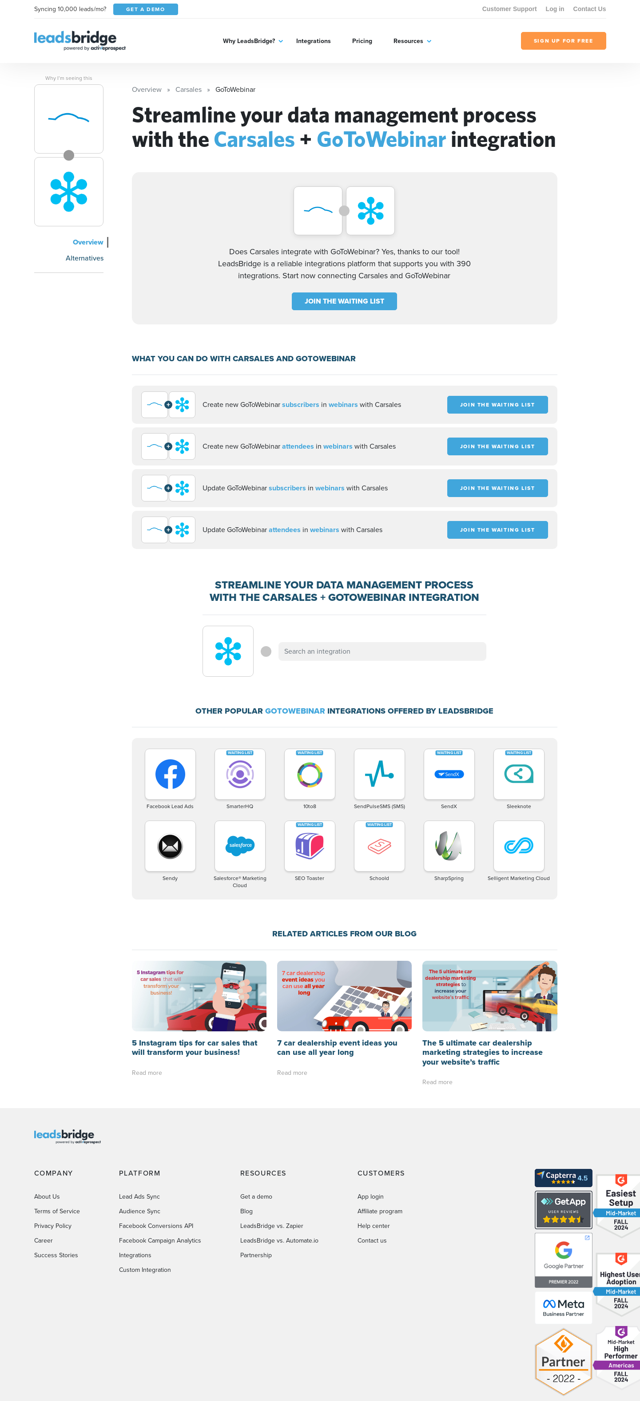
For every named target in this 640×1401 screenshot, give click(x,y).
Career (43, 1240)
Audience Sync (139, 1211)
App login (371, 1196)
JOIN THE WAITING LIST (344, 301)
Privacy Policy (53, 1226)
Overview (88, 242)
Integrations (313, 41)
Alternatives (84, 258)
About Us (47, 1196)
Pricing (362, 41)
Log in (555, 8)
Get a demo (256, 1196)
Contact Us (589, 8)
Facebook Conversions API (156, 1226)
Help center (374, 1226)
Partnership (256, 1255)
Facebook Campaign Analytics (160, 1240)
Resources (408, 41)
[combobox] (382, 651)
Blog (246, 1211)
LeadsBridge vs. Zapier (271, 1226)
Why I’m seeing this (68, 78)
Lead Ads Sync (139, 1196)
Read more (147, 1072)
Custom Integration (145, 1270)
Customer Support (509, 8)
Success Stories (56, 1255)
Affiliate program (380, 1211)
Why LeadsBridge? (249, 41)
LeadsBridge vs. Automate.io (279, 1240)
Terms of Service (57, 1211)
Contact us (372, 1240)
